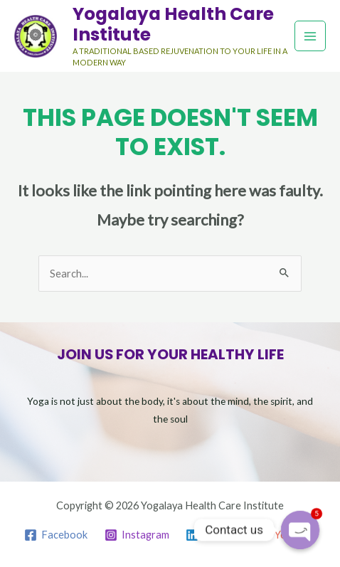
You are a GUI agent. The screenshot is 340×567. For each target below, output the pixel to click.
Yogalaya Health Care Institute (173, 24)
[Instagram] (137, 535)
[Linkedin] (213, 535)
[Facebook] (56, 535)
